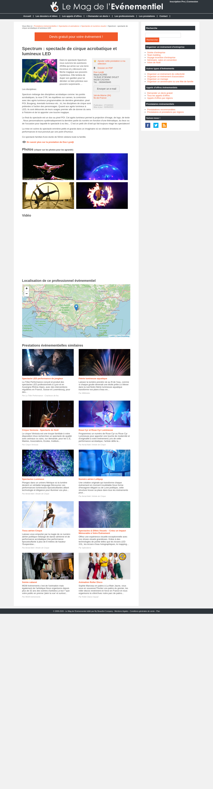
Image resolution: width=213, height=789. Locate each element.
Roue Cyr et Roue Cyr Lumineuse (96, 430)
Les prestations (147, 16)
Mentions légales (121, 611)
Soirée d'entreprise (156, 52)
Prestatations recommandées (161, 109)
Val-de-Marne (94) (102, 95)
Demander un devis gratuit (160, 93)
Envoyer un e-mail (106, 88)
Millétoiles (86, 393)
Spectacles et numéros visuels (93, 26)
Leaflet (112, 336)
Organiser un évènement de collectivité (166, 74)
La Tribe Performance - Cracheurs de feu (42, 396)
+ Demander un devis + (98, 16)
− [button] (26, 293)
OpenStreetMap (122, 336)
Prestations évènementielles (45, 26)
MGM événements (32, 597)
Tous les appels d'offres (158, 95)
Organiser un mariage (157, 79)
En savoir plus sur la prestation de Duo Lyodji (50, 142)
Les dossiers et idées (47, 16)
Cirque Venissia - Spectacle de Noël (40, 430)
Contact (164, 16)
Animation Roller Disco (91, 582)
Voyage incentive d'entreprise (161, 57)
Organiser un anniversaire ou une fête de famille (170, 81)
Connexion (192, 1)
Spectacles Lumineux (33, 479)
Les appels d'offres (72, 16)
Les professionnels (124, 16)
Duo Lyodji (99, 72)
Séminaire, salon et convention (162, 60)
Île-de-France (100, 98)
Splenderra (86, 548)
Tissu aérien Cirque (32, 530)
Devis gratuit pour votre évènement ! (76, 37)
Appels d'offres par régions (160, 98)
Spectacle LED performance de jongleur (42, 378)
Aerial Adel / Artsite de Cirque (94, 445)
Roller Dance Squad (90, 597)
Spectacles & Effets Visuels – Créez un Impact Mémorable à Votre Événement (102, 531)
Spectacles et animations (69, 26)
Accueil (27, 16)
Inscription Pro (177, 1)
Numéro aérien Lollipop (91, 479)
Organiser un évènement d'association (165, 76)
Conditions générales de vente (142, 611)
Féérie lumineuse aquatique (93, 378)
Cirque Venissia (31, 445)
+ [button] (26, 288)
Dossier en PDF (105, 68)
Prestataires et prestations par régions (165, 112)
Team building (154, 55)
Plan (158, 611)
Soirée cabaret (29, 582)
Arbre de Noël (154, 62)
